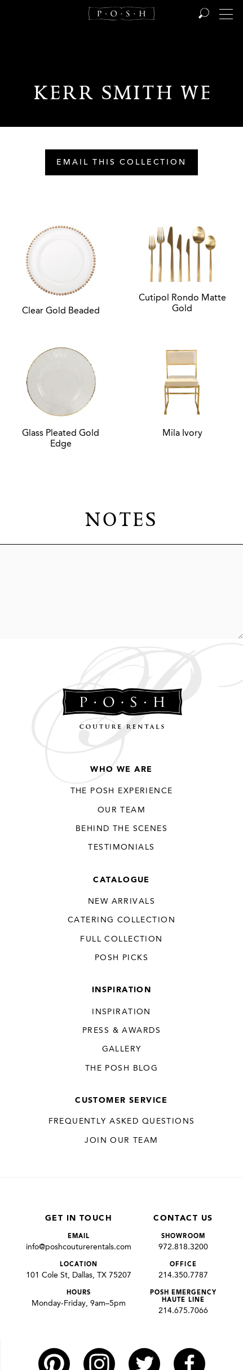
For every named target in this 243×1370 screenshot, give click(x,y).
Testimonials (121, 847)
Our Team (121, 810)
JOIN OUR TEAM (121, 1140)
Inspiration (122, 990)
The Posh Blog (121, 1068)
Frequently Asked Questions (121, 1121)
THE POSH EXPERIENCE (121, 791)
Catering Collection (121, 920)
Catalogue (121, 880)
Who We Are (121, 770)
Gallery (122, 1049)
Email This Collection (121, 163)
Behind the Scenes (121, 829)
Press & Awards (121, 1031)
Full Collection (121, 939)
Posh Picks (121, 958)
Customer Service (121, 1100)
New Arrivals (121, 901)
